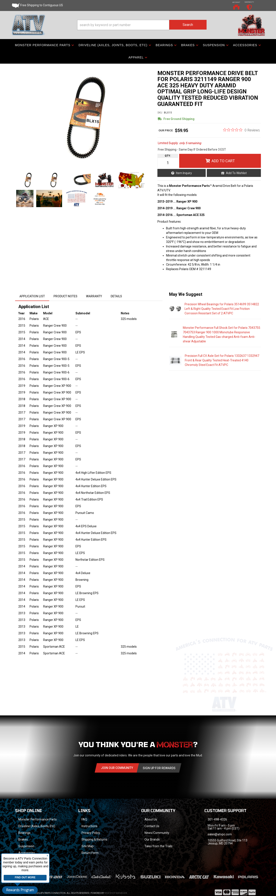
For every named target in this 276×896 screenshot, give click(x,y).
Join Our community (117, 768)
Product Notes (65, 296)
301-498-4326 (217, 819)
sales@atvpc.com (220, 834)
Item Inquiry (184, 173)
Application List (32, 296)
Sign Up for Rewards (159, 768)
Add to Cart (223, 161)
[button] (142, 25)
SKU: (160, 112)
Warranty (94, 296)
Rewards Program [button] (20, 890)
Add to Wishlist (236, 173)
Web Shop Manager (115, 887)
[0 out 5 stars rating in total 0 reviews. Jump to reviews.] (241, 130)
